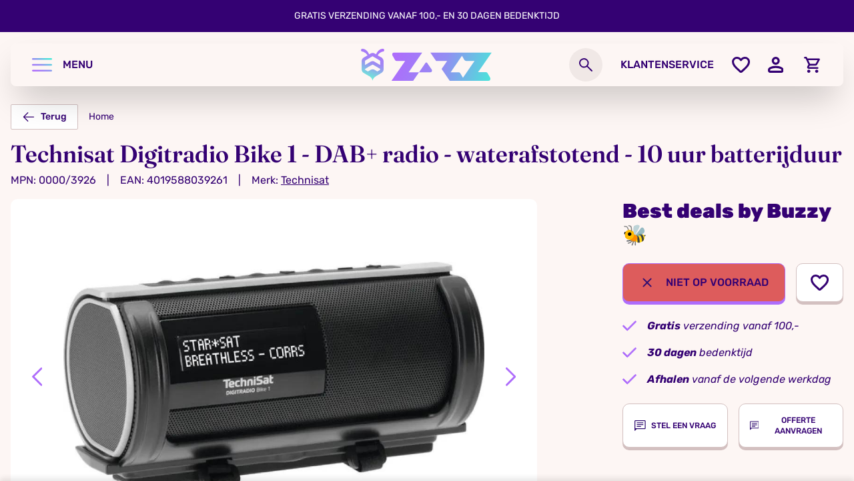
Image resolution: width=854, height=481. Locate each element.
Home (101, 116)
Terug (44, 117)
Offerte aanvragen (786, 426)
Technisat (305, 180)
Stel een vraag (675, 425)
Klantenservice (667, 64)
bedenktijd (700, 352)
